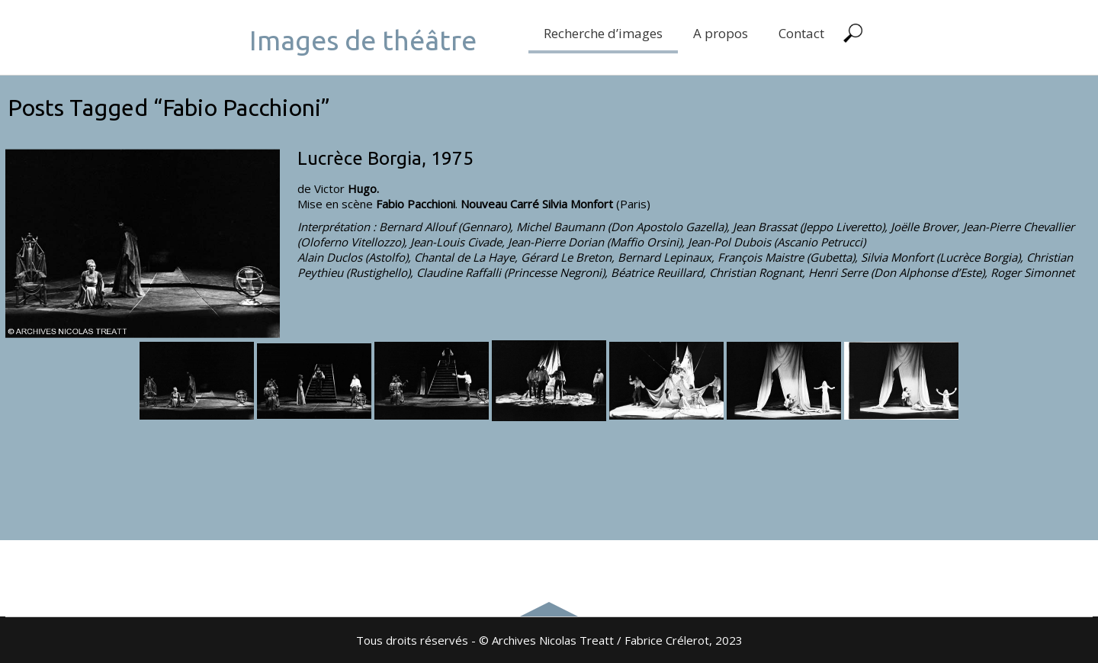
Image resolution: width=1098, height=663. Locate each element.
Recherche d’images (603, 33)
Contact (801, 33)
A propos (720, 33)
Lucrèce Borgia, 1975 (385, 158)
